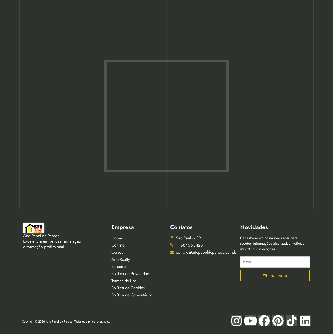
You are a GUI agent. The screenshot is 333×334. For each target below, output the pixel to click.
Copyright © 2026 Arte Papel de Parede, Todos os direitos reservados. (66, 321)
